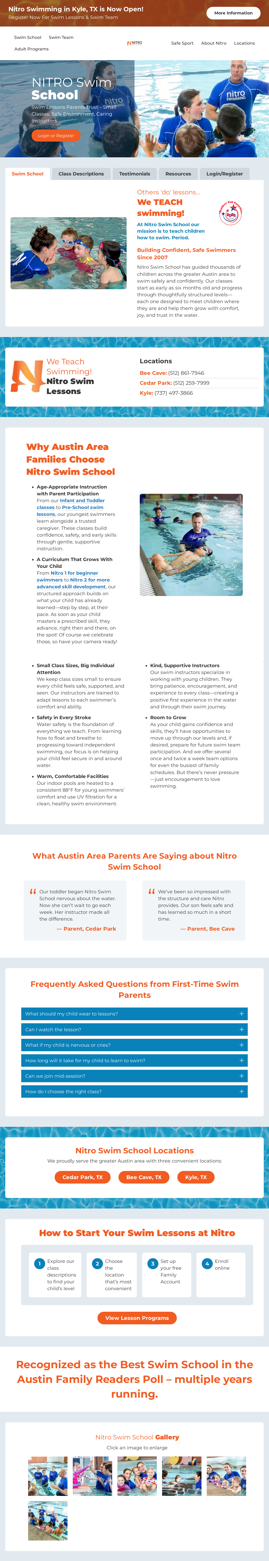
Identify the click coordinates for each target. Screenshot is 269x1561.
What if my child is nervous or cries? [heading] (68, 1044)
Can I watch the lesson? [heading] (53, 1029)
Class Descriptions (81, 173)
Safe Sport (182, 42)
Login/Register (224, 173)
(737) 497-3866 (173, 392)
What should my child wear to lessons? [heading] (71, 1013)
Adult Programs (31, 48)
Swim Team (61, 36)
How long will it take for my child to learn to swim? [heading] (85, 1060)
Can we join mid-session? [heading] (55, 1075)
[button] (242, 1013)
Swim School (27, 36)
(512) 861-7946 (186, 372)
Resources (178, 173)
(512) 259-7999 (191, 382)
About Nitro (213, 42)
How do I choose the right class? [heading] (63, 1091)
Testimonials (134, 173)
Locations (244, 42)
